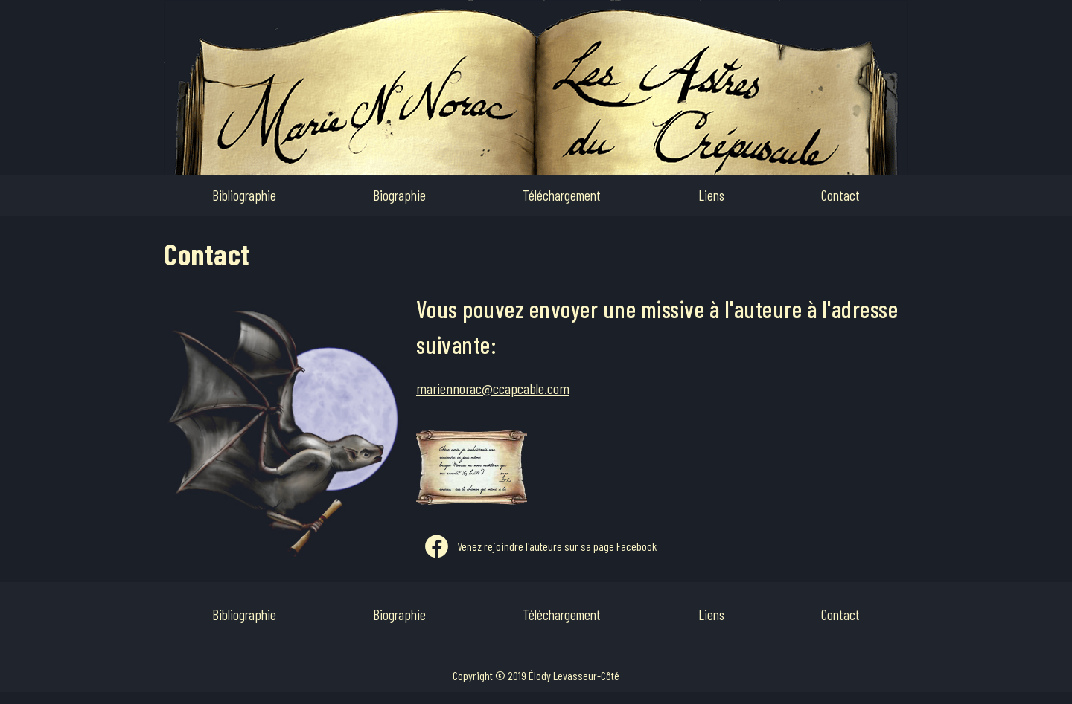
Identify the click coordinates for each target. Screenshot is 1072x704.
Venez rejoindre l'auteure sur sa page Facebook (557, 546)
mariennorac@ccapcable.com (493, 388)
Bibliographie (244, 195)
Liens (711, 195)
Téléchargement (562, 195)
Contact (840, 195)
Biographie (399, 195)
